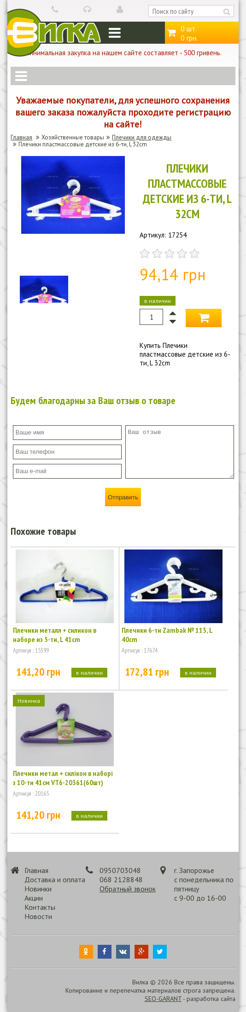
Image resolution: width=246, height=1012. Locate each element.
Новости (38, 916)
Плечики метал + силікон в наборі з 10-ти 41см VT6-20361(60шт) (63, 778)
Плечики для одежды (141, 137)
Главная (21, 137)
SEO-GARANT (163, 999)
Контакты (39, 907)
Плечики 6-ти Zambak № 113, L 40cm (167, 634)
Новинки (38, 888)
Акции (33, 897)
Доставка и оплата (54, 879)
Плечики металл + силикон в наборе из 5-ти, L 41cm (54, 634)
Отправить (123, 497)
